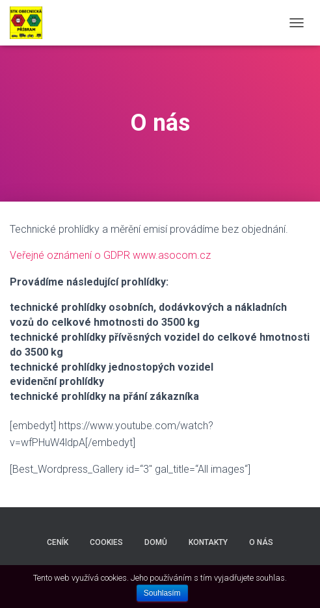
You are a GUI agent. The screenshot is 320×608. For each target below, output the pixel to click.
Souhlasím (162, 593)
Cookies (106, 542)
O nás (261, 542)
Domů (155, 542)
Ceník (57, 542)
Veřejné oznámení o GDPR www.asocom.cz (110, 255)
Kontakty (208, 542)
